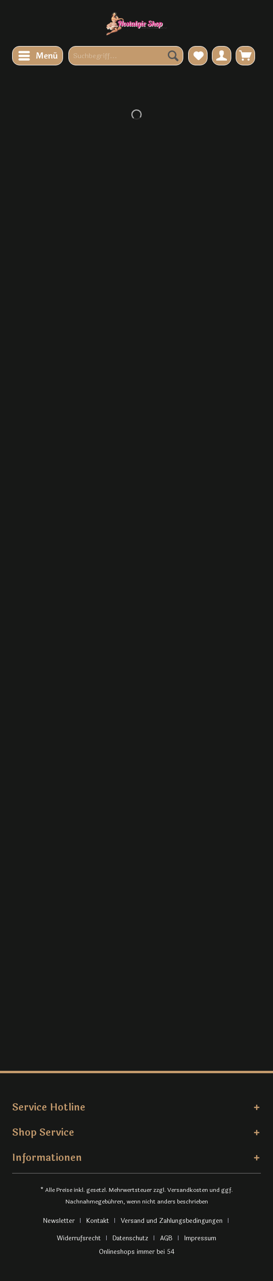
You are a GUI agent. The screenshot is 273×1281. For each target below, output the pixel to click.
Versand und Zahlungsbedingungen (172, 1221)
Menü (38, 55)
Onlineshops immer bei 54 (137, 1252)
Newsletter (59, 1221)
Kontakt (97, 1221)
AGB (166, 1238)
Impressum (200, 1238)
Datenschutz (130, 1238)
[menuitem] (37, 55)
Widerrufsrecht (79, 1238)
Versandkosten (187, 1190)
